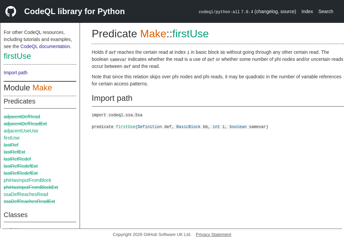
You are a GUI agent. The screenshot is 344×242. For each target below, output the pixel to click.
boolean (238, 126)
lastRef (11, 145)
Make (42, 87)
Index (307, 11)
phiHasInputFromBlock (27, 180)
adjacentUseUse (21, 130)
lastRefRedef (17, 159)
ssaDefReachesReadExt (29, 201)
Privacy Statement (213, 234)
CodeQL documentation (45, 46)
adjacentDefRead (22, 116)
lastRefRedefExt (21, 166)
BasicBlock (188, 126)
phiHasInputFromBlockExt (31, 187)
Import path (16, 72)
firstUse (17, 56)
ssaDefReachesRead (26, 194)
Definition (150, 126)
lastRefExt (14, 152)
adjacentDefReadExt (25, 123)
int (216, 126)
